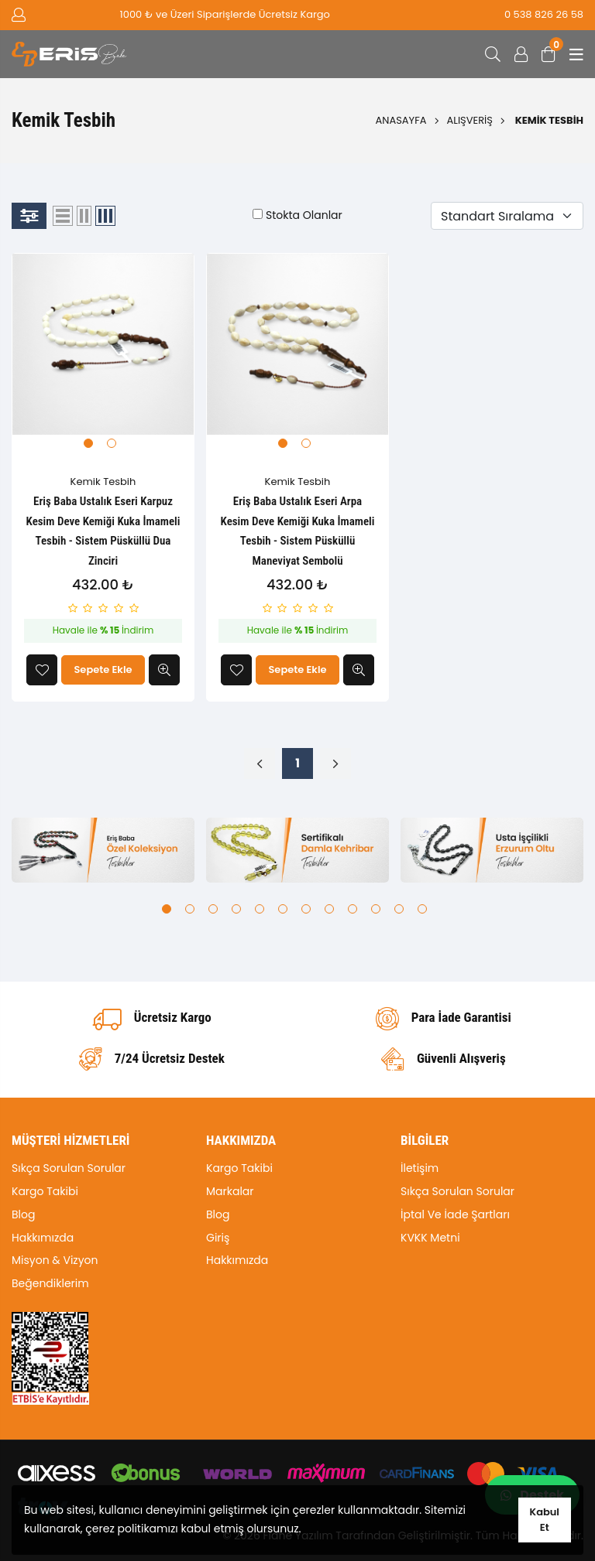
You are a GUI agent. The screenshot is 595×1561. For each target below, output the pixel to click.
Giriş (217, 1237)
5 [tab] (259, 909)
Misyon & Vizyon (55, 1260)
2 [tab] (111, 443)
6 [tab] (282, 909)
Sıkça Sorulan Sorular (69, 1168)
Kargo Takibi (45, 1191)
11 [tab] (399, 909)
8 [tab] (329, 909)
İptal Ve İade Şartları (455, 1214)
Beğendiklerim (50, 1283)
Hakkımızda (43, 1237)
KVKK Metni (430, 1237)
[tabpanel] (103, 344)
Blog (23, 1214)
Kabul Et (544, 1520)
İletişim (420, 1168)
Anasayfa (401, 120)
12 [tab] (422, 909)
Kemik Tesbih (103, 481)
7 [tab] (306, 909)
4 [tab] (236, 909)
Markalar (230, 1191)
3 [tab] (213, 909)
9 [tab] (352, 909)
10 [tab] (375, 909)
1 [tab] (88, 443)
